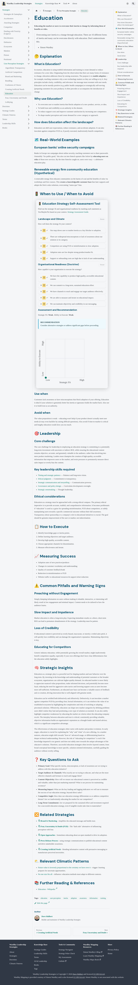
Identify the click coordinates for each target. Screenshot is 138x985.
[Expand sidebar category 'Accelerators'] (28, 18)
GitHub (62, 961)
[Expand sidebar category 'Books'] (28, 128)
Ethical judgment (44, 479)
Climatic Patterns (16, 963)
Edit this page (40, 903)
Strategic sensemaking (46, 490)
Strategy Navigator (66, 950)
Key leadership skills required (124, 67)
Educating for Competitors (122, 105)
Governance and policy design (49, 486)
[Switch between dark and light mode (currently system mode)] (127, 3)
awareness (83, 898)
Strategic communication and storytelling (53, 482)
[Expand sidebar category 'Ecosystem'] (28, 46)
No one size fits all (45, 874)
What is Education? (124, 16)
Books (36, 965)
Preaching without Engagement (123, 90)
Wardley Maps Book (92, 960)
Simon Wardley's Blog (92, 952)
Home (110, 953)
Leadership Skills (40, 953)
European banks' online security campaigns (125, 33)
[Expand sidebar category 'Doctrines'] (28, 106)
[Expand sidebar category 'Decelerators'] (28, 38)
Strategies (38, 3)
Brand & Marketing (49, 821)
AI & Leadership (40, 961)
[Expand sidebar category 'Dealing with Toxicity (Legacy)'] (28, 33)
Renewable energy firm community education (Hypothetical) (125, 40)
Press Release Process (49, 841)
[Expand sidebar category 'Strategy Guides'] (28, 111)
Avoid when (121, 56)
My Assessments (65, 957)
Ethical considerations (125, 72)
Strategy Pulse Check (67, 953)
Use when (120, 52)
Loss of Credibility (123, 100)
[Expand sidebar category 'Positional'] (28, 59)
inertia (66, 898)
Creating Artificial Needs (51, 849)
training (103, 898)
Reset (102, 219)
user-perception (55, 898)
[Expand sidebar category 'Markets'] (28, 51)
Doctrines (13, 960)
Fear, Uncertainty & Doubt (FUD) (54, 826)
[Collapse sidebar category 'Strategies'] (28, 10)
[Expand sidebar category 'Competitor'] (28, 27)
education (44, 898)
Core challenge (122, 63)
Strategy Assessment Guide (78, 212)
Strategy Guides (40, 950)
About (74, 3)
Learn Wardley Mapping (93, 956)
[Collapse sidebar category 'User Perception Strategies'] (28, 64)
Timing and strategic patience (49, 475)
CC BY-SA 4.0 (99, 974)
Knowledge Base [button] (51, 3)
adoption (74, 898)
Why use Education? (124, 19)
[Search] (133, 3)
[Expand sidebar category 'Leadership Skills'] (28, 124)
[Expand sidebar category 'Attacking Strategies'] (28, 23)
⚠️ (124, 84)
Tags (36, 969)
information (93, 898)
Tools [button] (65, 3)
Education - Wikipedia (46, 889)
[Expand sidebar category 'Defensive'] (28, 42)
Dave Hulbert (47, 916)
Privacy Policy (113, 950)
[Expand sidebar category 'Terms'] (28, 119)
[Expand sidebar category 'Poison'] (28, 55)
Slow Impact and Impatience (123, 96)
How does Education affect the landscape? (125, 24)
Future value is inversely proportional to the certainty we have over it (64, 867)
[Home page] (36, 11)
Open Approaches (48, 835)
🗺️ (124, 28)
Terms (36, 957)
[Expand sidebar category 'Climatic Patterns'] (28, 115)
